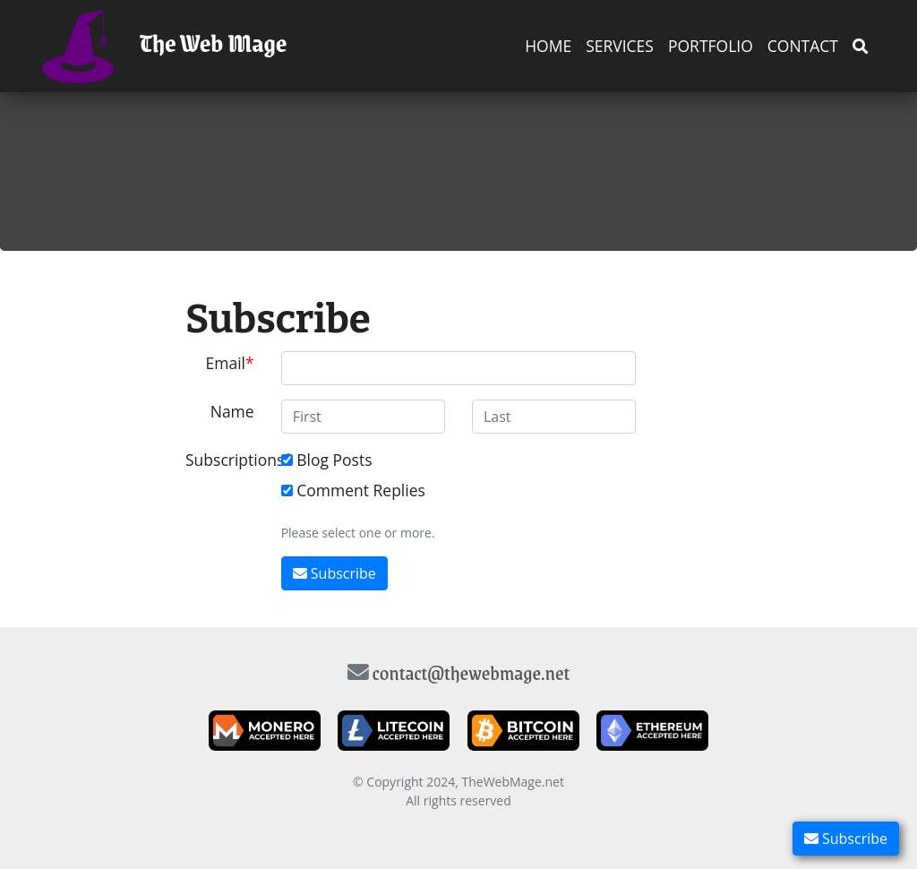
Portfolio (710, 45)
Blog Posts (334, 459)
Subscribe (845, 838)
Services (620, 45)
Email (226, 363)
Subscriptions (226, 459)
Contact (802, 45)
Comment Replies (360, 490)
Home (548, 45)
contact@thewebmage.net (471, 672)
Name (232, 411)
